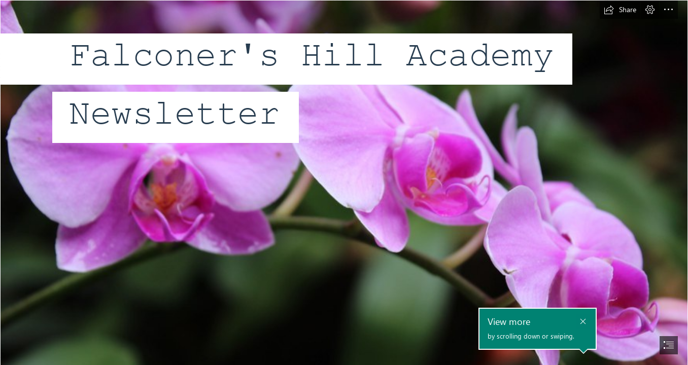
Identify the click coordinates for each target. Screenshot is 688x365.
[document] (344, 182)
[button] (620, 10)
